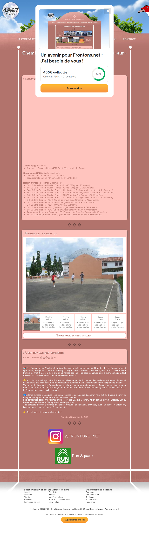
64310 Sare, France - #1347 (40, 205)
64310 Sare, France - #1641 (40, 200)
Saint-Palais (54, 502)
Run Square (74, 455)
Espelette (53, 492)
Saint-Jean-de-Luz (32, 502)
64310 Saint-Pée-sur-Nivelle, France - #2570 (48, 195)
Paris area (90, 502)
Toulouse (90, 497)
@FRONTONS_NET (74, 436)
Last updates (27, 39)
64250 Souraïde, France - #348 (41, 214)
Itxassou (52, 495)
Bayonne (28, 495)
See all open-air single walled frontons (44, 412)
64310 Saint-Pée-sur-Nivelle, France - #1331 (48, 187)
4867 (11, 10)
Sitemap (59, 509)
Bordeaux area (92, 495)
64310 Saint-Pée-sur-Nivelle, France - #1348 (48, 185)
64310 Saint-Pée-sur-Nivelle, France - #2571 (48, 192)
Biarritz (27, 497)
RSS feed (85, 509)
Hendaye (28, 499)
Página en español (112, 509)
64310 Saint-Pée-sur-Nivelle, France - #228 (47, 190)
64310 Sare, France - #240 (39, 210)
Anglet (27, 492)
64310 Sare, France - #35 (39, 202)
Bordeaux (90, 492)
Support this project (74, 520)
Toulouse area (92, 499)
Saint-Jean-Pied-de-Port (59, 499)
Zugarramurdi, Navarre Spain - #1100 (44, 212)
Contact (129, 39)
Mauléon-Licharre (56, 497)
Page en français (96, 509)
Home (52, 509)
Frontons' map (68, 509)
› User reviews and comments (43, 352)
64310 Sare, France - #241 (39, 207)
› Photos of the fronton (40, 233)
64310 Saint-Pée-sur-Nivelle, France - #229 (47, 197)
